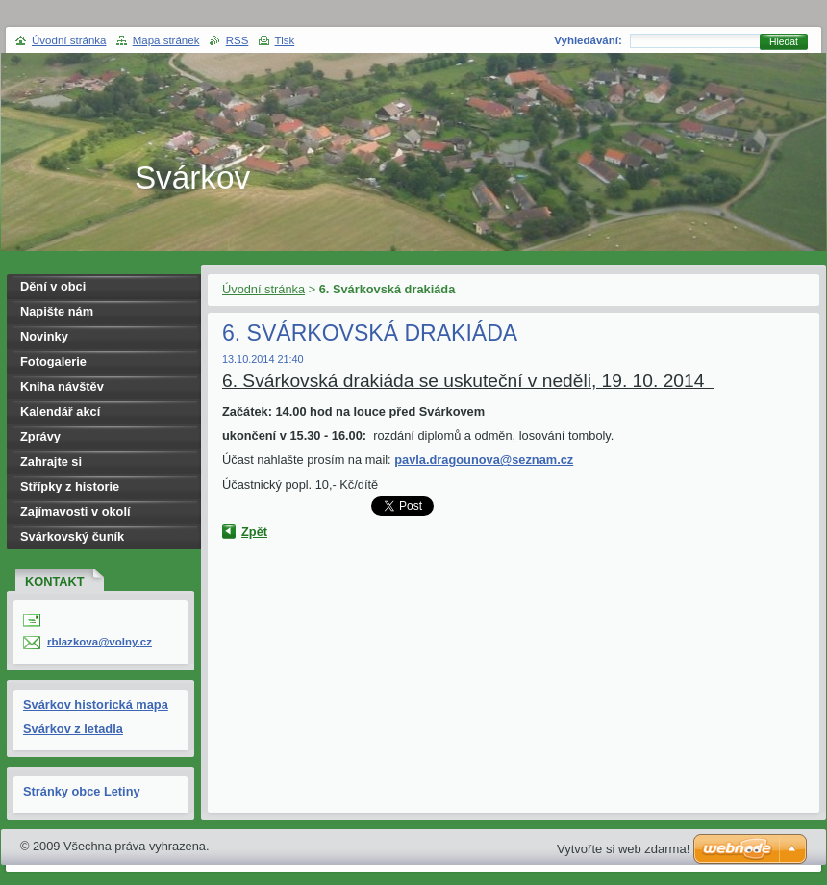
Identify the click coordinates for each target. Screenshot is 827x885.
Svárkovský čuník (72, 536)
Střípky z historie (69, 486)
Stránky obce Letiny (81, 791)
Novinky (44, 336)
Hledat (783, 42)
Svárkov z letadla (73, 728)
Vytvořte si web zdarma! (623, 849)
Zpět (254, 531)
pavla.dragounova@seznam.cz (483, 459)
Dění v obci (53, 286)
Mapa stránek (166, 40)
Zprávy (40, 436)
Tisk (285, 40)
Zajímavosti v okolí (75, 511)
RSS (237, 40)
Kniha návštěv (62, 386)
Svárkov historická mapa (95, 704)
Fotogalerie (53, 361)
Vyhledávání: (588, 40)
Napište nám (56, 311)
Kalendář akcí (60, 411)
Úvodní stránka (263, 289)
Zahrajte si (51, 461)
